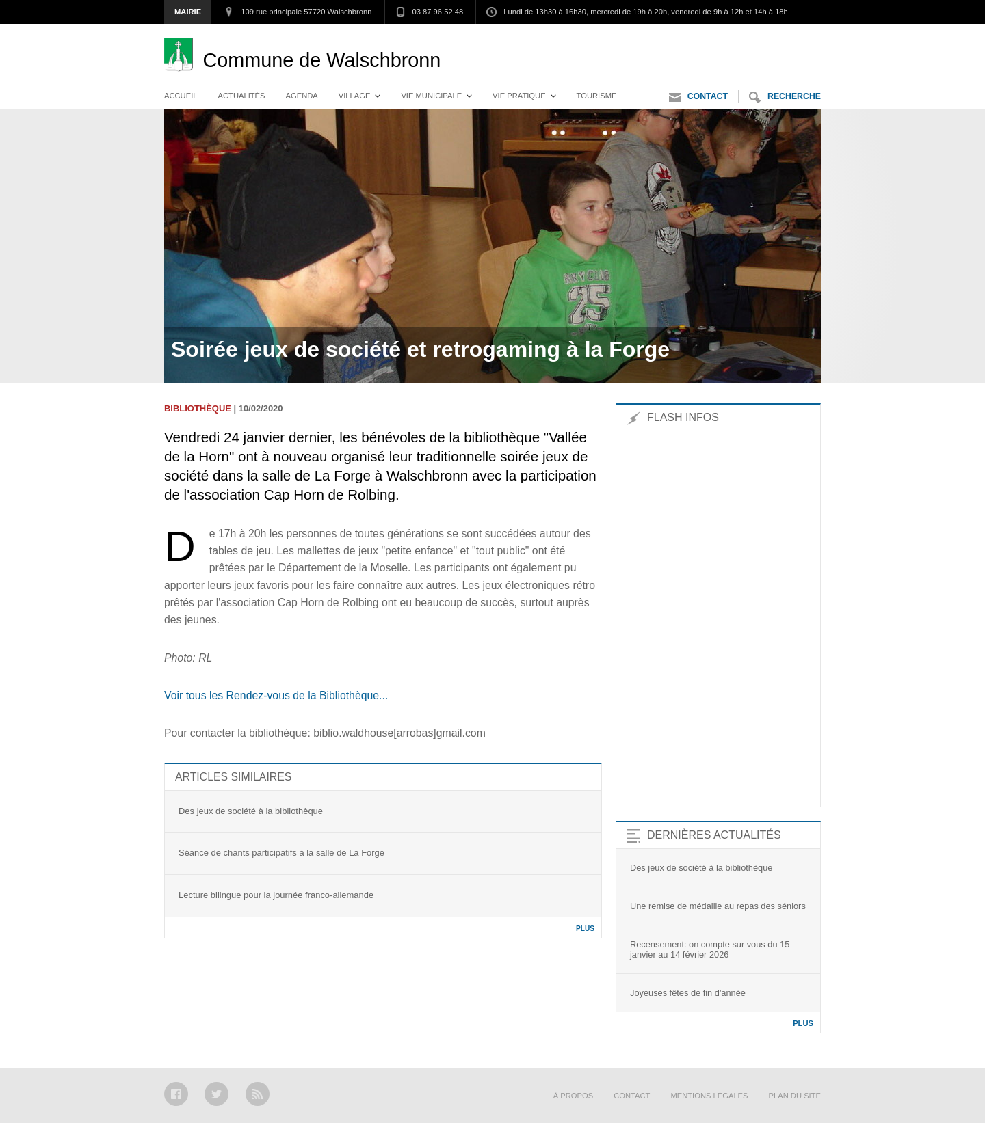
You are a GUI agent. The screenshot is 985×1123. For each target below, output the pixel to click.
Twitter (216, 1094)
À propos (573, 1096)
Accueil (181, 96)
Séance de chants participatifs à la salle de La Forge (281, 853)
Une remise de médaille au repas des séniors (718, 906)
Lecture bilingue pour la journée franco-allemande (276, 895)
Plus (585, 928)
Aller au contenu (782, 37)
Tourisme (597, 96)
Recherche (785, 97)
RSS (258, 1094)
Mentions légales (709, 1096)
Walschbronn (321, 60)
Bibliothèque (197, 408)
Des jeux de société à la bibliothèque (251, 811)
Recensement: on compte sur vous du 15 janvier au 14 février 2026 (709, 949)
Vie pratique (519, 96)
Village (355, 96)
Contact (698, 97)
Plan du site (795, 1096)
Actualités (241, 96)
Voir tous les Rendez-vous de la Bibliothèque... (276, 695)
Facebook (176, 1094)
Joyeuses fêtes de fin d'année (688, 993)
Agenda (302, 96)
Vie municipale (431, 96)
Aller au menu (693, 37)
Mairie (187, 12)
